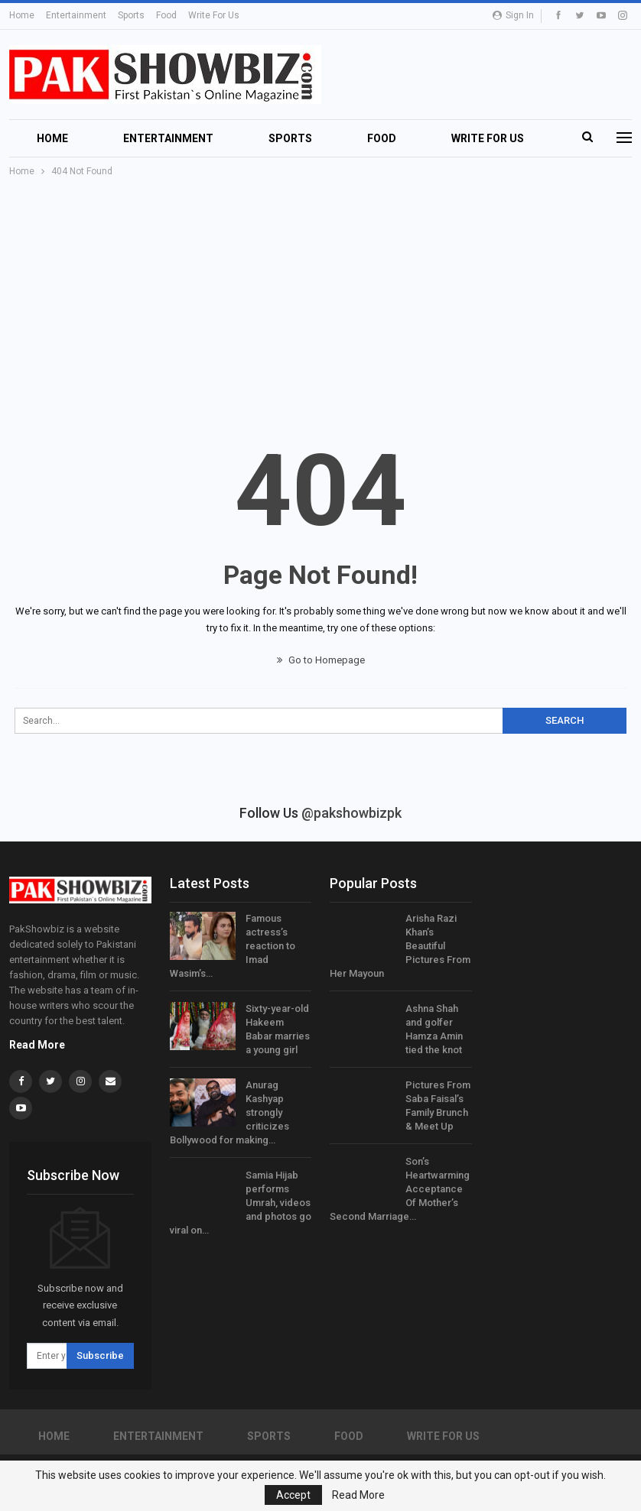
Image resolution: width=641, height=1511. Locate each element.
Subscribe (100, 1355)
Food (166, 15)
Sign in (513, 15)
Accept (293, 1495)
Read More (37, 1045)
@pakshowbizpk (351, 813)
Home (21, 15)
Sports (131, 15)
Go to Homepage (321, 660)
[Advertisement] (320, 294)
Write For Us (213, 15)
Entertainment (76, 15)
